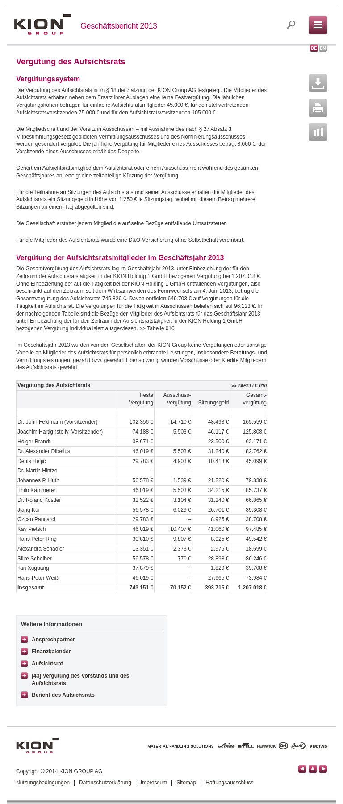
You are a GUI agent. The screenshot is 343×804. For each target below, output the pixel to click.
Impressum (154, 782)
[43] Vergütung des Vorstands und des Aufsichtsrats (80, 679)
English (323, 48)
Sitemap (186, 782)
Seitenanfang (313, 769)
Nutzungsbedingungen (43, 782)
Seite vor (323, 769)
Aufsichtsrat (47, 664)
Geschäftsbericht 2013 (118, 25)
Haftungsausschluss (229, 782)
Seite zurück (302, 769)
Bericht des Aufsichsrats (63, 695)
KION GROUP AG (42, 24)
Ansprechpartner (53, 639)
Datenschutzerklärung (105, 782)
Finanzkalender (51, 651)
